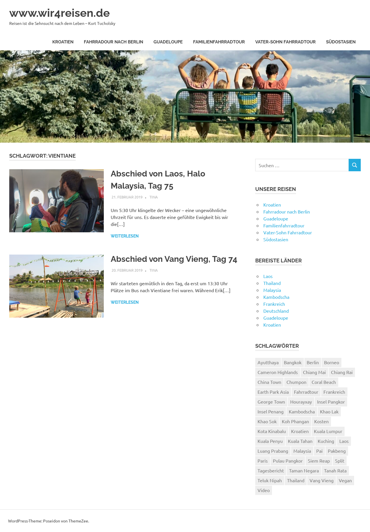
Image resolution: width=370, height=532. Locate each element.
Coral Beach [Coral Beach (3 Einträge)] (324, 382)
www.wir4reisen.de (59, 12)
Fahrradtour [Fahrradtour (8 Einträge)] (306, 392)
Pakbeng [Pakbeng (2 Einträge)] (337, 451)
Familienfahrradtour (219, 42)
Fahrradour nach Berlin (113, 42)
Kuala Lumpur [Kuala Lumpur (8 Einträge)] (328, 431)
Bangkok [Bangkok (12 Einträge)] (292, 362)
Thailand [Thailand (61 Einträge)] (295, 480)
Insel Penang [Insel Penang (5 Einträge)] (271, 411)
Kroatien (62, 42)
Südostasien (341, 42)
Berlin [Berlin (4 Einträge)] (313, 362)
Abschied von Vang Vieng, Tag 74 (174, 259)
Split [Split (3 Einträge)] (339, 460)
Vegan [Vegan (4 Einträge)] (345, 480)
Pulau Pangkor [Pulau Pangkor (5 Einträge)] (288, 460)
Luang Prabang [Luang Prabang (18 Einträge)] (273, 451)
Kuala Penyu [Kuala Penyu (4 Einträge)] (270, 441)
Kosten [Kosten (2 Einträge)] (321, 421)
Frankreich (274, 304)
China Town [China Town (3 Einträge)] (269, 382)
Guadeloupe (168, 42)
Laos (268, 276)
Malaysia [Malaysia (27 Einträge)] (302, 451)
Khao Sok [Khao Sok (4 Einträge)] (267, 421)
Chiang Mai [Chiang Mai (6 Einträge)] (314, 372)
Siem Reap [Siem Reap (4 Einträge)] (319, 460)
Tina (153, 196)
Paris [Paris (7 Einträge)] (263, 460)
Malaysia (272, 290)
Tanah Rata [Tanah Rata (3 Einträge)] (335, 470)
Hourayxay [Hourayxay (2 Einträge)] (301, 401)
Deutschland (276, 311)
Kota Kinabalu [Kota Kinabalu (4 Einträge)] (272, 431)
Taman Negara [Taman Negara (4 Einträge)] (304, 470)
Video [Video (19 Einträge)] (264, 490)
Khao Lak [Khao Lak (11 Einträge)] (329, 411)
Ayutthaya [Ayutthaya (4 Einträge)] (268, 362)
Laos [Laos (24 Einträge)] (344, 441)
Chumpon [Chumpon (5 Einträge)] (296, 382)
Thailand (272, 283)
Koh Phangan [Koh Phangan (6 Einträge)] (295, 421)
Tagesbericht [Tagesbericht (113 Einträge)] (271, 470)
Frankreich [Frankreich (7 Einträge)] (334, 392)
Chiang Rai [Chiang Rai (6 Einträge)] (342, 372)
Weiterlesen (125, 236)
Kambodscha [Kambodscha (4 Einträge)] (302, 411)
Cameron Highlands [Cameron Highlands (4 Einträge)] (278, 372)
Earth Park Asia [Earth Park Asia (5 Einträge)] (273, 392)
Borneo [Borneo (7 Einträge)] (331, 362)
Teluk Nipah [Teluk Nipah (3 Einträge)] (270, 480)
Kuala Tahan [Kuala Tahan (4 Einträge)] (300, 441)
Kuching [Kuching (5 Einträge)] (326, 441)
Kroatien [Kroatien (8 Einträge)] (300, 431)
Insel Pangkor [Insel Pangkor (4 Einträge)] (331, 401)
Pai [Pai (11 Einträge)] (319, 451)
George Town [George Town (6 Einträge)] (271, 401)
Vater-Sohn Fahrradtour (285, 42)
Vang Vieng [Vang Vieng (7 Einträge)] (322, 480)
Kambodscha (276, 297)
